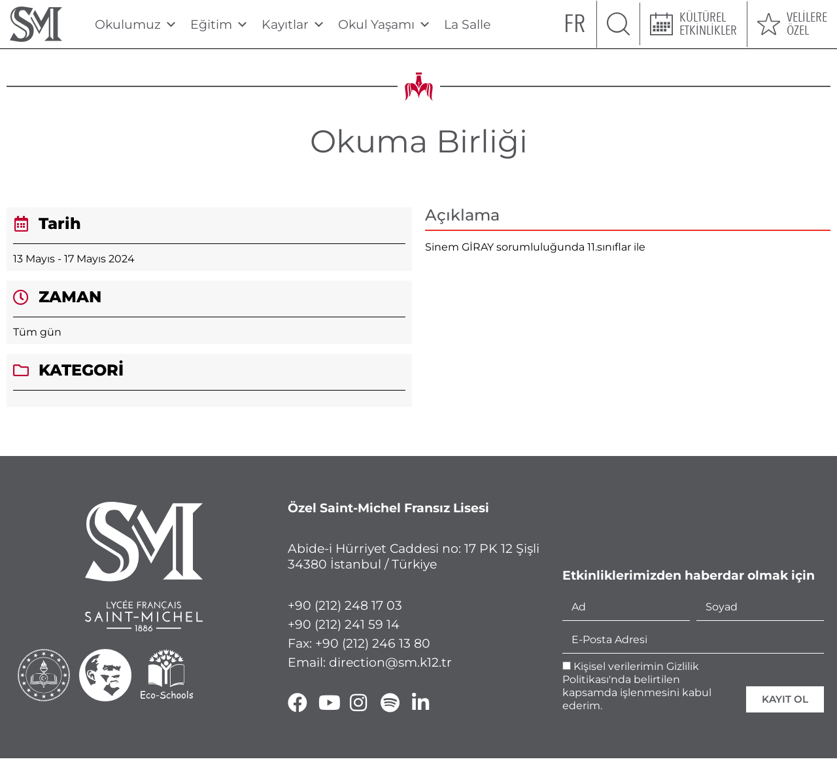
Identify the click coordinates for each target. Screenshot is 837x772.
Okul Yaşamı (384, 24)
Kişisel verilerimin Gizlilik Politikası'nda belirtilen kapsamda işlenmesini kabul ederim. (636, 686)
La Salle (467, 24)
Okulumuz (136, 24)
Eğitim (219, 24)
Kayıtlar (293, 24)
